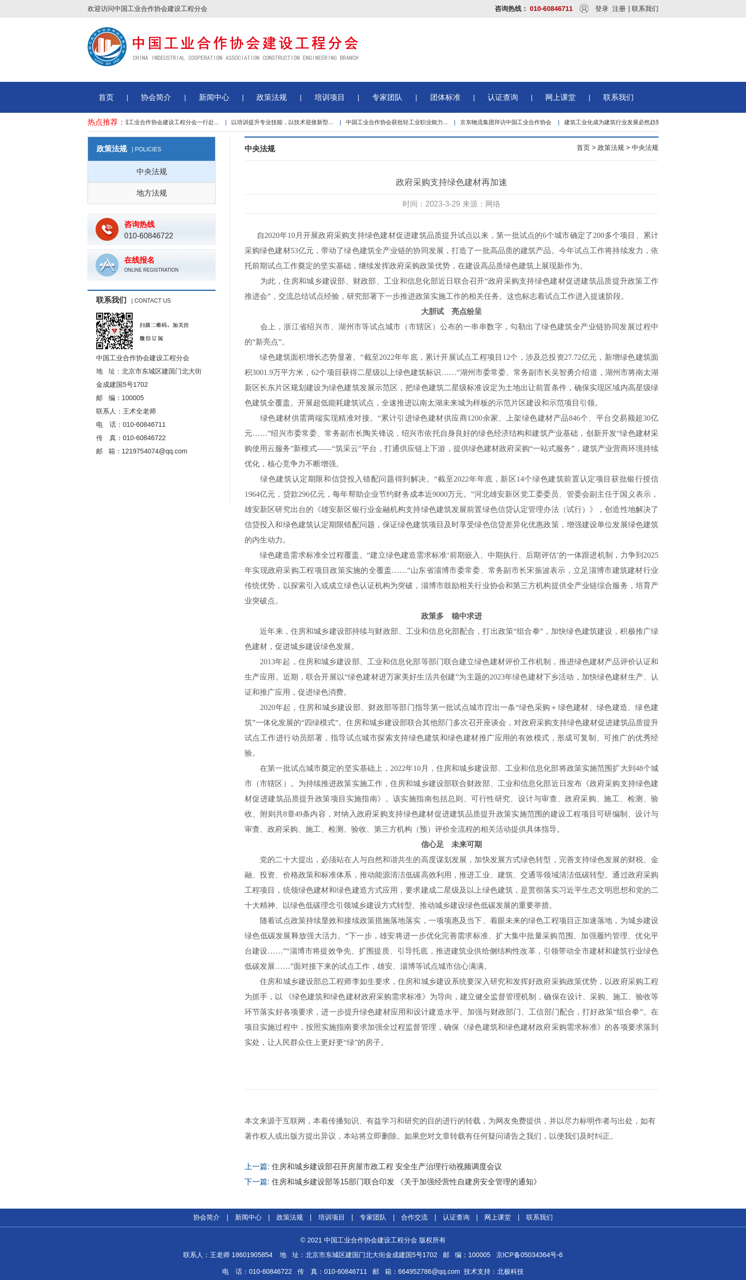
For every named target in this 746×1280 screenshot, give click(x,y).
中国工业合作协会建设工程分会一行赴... (169, 122)
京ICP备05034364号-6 (529, 1255)
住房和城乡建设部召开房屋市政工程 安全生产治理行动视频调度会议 (387, 1166)
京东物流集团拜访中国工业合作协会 (507, 122)
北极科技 (510, 1271)
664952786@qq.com (429, 1271)
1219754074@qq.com (154, 451)
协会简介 (156, 97)
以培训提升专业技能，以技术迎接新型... (283, 122)
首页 (106, 97)
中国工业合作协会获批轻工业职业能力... (398, 122)
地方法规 (152, 193)
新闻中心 (214, 97)
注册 (619, 8)
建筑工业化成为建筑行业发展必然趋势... (616, 122)
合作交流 (414, 1217)
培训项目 (329, 97)
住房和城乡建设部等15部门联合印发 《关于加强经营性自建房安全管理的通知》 (406, 1182)
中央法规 (152, 171)
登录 (602, 8)
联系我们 (645, 8)
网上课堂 (560, 97)
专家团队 (387, 97)
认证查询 (503, 97)
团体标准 (445, 97)
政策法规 (271, 97)
